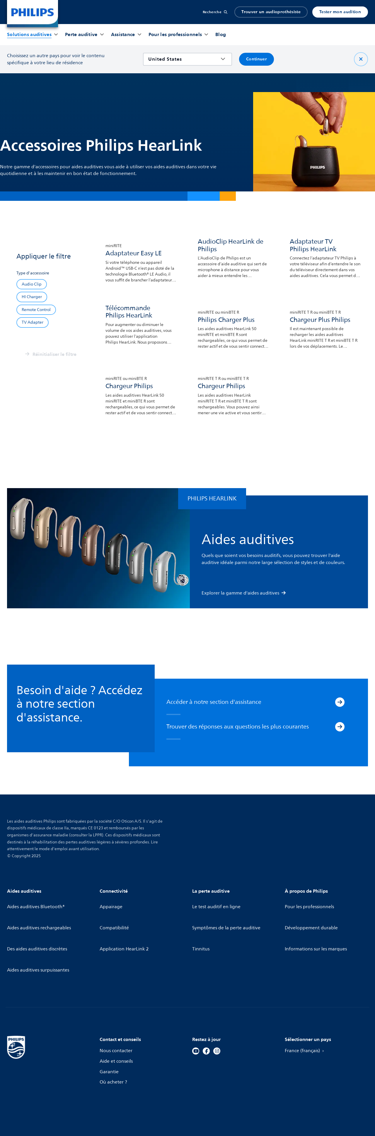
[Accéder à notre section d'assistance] (340, 703)
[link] (32, 13)
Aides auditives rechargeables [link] (40, 913)
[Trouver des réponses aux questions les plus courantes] (340, 728)
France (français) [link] (306, 1009)
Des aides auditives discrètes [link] (38, 924)
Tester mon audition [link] (340, 12)
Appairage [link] (111, 902)
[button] (29, 34)
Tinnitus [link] (201, 924)
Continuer (256, 59)
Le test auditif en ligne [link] (217, 902)
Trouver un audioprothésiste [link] (271, 12)
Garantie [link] (110, 1030)
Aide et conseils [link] (117, 1020)
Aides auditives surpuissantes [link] (39, 934)
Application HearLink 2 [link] (125, 924)
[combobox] (183, 59)
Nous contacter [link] (117, 1009)
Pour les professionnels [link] (310, 902)
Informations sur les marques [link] (317, 924)
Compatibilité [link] (115, 913)
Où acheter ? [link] (114, 1041)
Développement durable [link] (312, 913)
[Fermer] (361, 59)
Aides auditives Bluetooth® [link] (37, 902)
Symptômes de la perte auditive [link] (227, 913)
